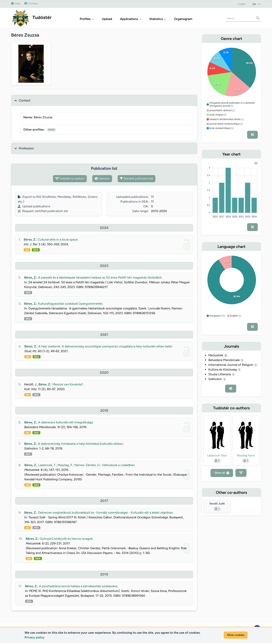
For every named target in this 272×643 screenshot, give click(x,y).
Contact (31, 3)
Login (242, 4)
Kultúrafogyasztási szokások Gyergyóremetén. (70, 303)
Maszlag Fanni (246, 455)
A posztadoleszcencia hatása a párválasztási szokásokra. (78, 586)
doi (27, 249)
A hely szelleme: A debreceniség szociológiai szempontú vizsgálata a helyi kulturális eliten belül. (105, 346)
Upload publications (34, 206)
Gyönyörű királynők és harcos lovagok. (67, 539)
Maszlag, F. (65, 465)
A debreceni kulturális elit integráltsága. (66, 422)
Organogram (183, 19)
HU (259, 4)
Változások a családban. (118, 465)
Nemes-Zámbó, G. (87, 465)
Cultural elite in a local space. (58, 239)
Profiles (87, 19)
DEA (35, 249)
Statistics (157, 19)
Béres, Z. (30, 239)
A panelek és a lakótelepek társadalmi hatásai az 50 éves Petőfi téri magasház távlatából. (100, 277)
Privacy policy (34, 637)
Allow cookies (235, 635)
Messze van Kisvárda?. (68, 384)
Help (15, 3)
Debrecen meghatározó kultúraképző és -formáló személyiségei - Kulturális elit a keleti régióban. (106, 512)
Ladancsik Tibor (217, 455)
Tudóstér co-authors (69, 178)
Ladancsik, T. (47, 465)
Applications (130, 19)
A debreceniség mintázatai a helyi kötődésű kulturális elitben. (81, 444)
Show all (221, 472)
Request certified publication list (43, 211)
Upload (107, 19)
